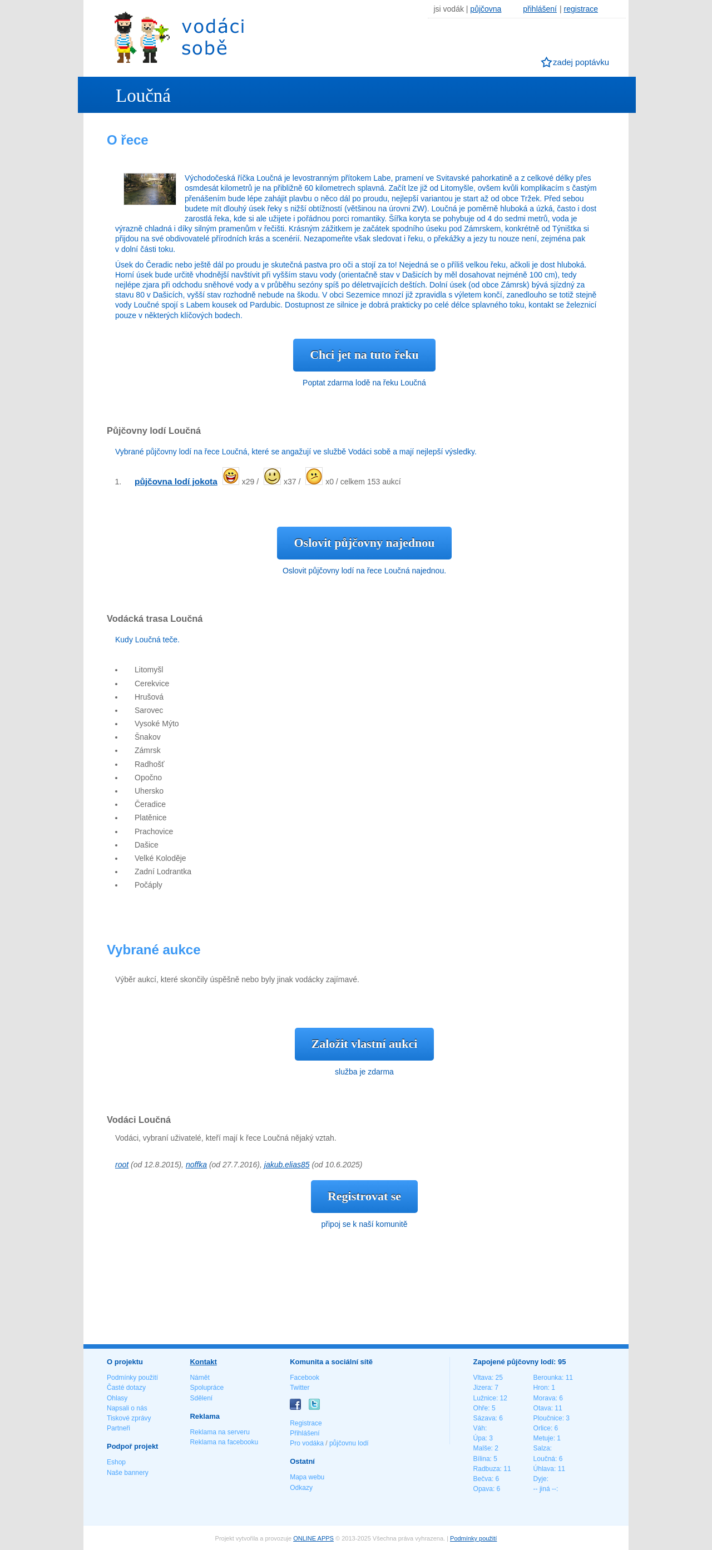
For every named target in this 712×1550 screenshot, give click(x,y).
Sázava (484, 1418)
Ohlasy (117, 1398)
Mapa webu (307, 1477)
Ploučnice (547, 1418)
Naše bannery (128, 1473)
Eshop (116, 1462)
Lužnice (484, 1398)
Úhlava (543, 1469)
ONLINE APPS (313, 1538)
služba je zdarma (364, 1071)
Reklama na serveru (219, 1432)
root (121, 1164)
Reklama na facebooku (224, 1442)
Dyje (540, 1479)
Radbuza (486, 1469)
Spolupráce (207, 1387)
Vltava (482, 1377)
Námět (199, 1377)
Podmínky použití (132, 1377)
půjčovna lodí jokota (176, 481)
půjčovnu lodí (349, 1443)
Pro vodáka (307, 1443)
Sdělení (201, 1398)
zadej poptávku (581, 62)
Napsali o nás (127, 1408)
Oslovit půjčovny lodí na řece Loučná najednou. (364, 570)
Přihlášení (304, 1433)
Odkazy (301, 1488)
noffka (196, 1164)
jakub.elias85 (287, 1164)
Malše (482, 1448)
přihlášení (540, 8)
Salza (541, 1448)
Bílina (481, 1459)
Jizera (482, 1387)
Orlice (542, 1428)
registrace (581, 8)
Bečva (482, 1479)
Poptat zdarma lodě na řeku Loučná (364, 382)
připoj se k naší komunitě (365, 1224)
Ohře (480, 1408)
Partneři (118, 1428)
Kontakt (203, 1362)
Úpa (479, 1438)
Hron (540, 1387)
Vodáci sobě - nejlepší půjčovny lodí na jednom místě (179, 37)
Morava (544, 1398)
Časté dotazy (126, 1387)
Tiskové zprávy (129, 1418)
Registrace (306, 1423)
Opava (483, 1489)
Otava (542, 1408)
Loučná (544, 1459)
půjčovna (485, 8)
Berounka (547, 1377)
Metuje (543, 1438)
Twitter (299, 1387)
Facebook (304, 1377)
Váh (479, 1428)
